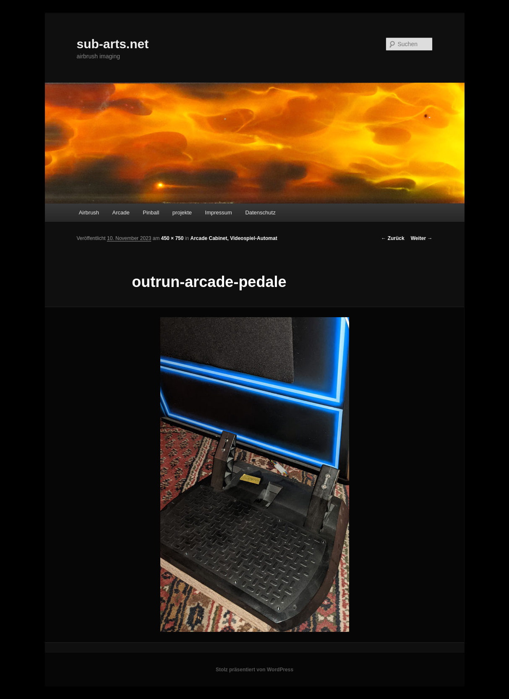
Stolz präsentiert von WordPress (254, 670)
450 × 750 (172, 238)
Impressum (218, 212)
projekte (182, 212)
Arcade (121, 212)
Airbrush (89, 212)
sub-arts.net (113, 44)
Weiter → (422, 238)
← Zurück (392, 238)
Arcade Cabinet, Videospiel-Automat (233, 238)
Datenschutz (260, 212)
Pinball (151, 212)
